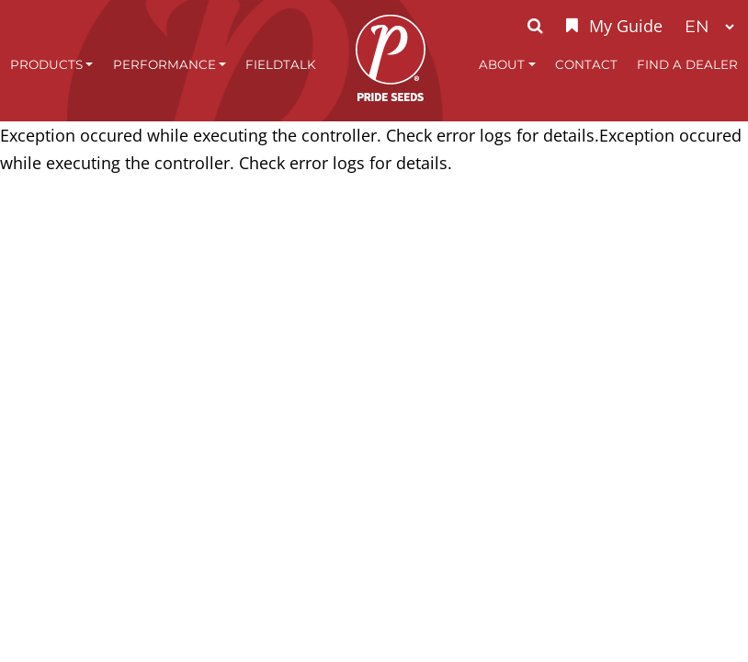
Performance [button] (164, 64)
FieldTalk (280, 64)
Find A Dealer (687, 64)
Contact (586, 64)
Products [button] (46, 64)
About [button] (502, 64)
